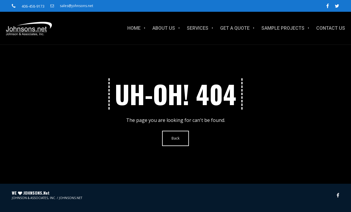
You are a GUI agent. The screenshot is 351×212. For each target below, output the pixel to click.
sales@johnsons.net (71, 6)
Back (175, 138)
